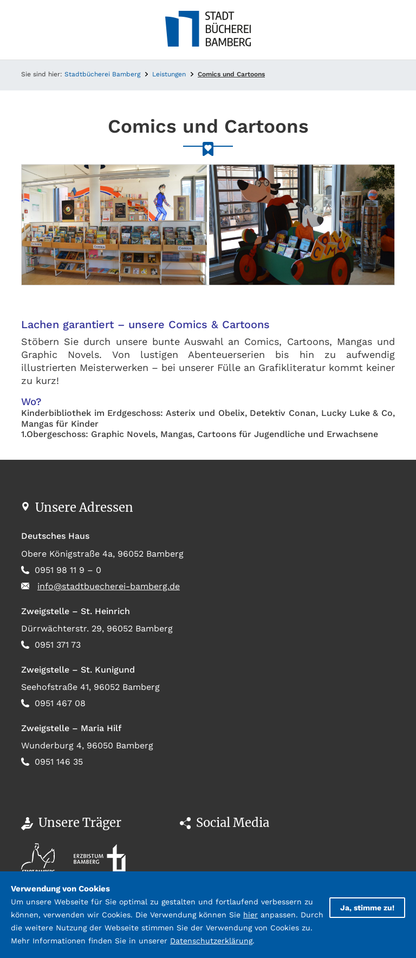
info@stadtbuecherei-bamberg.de (108, 586)
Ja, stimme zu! (367, 907)
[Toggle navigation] (29, 30)
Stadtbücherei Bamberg (102, 74)
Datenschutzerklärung (211, 940)
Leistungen (169, 74)
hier (250, 914)
